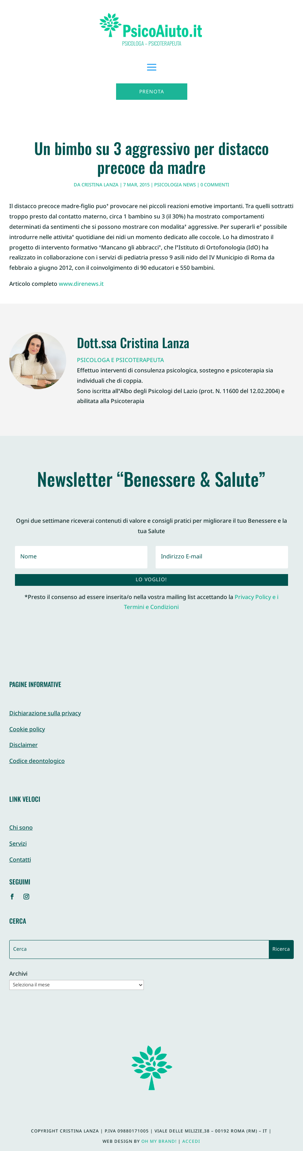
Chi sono (21, 828)
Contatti (20, 860)
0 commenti (214, 185)
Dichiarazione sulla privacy (45, 714)
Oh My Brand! (159, 1141)
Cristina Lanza (100, 185)
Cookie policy (27, 730)
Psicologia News (175, 185)
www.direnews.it (81, 284)
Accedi (191, 1141)
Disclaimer (23, 745)
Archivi (18, 975)
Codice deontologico (37, 761)
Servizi (18, 844)
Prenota (151, 92)
